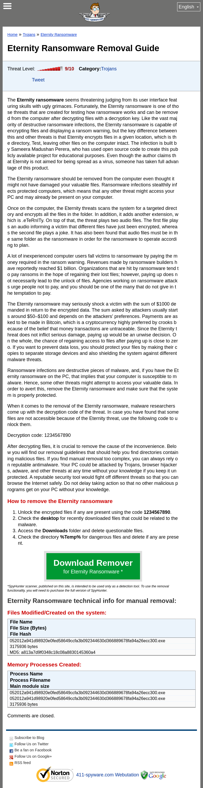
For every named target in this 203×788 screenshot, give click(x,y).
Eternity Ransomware (59, 34)
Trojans (29, 34)
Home (12, 34)
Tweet (38, 80)
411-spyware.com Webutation (107, 774)
